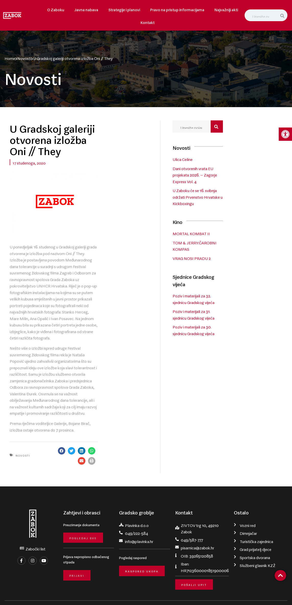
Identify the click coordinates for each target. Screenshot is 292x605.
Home (8, 57)
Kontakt (148, 21)
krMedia (282, 593)
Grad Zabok (37, 593)
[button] (129, 414)
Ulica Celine (222, 160)
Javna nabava (86, 8)
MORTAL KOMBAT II (231, 220)
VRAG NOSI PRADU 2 (231, 245)
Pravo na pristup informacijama (177, 8)
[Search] (282, 15)
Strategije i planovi (124, 8)
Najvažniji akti (226, 8)
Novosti (22, 57)
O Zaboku (55, 8)
